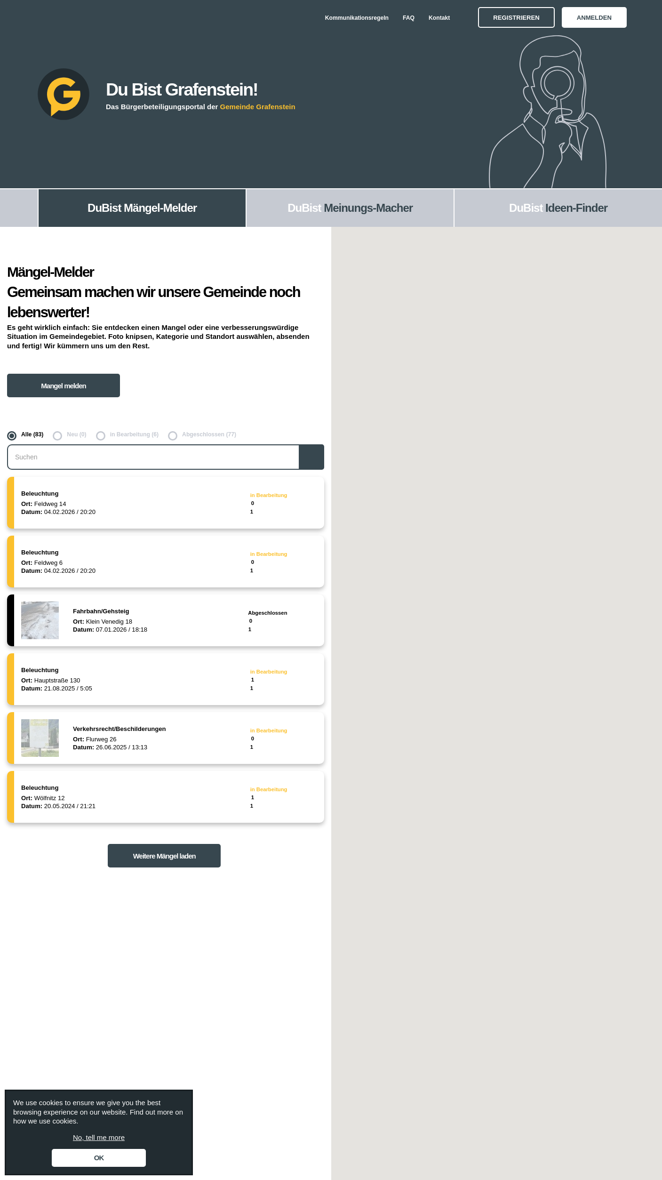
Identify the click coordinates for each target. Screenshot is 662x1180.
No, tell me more (99, 1137)
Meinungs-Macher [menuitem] (368, 207)
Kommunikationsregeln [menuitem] (357, 18)
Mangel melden (63, 386)
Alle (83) (32, 434)
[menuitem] (19, 208)
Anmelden (594, 17)
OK (99, 1158)
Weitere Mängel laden (164, 856)
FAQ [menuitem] (409, 18)
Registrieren (516, 17)
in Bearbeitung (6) (134, 434)
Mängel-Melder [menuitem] (160, 207)
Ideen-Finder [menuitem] (576, 207)
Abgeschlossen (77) (209, 434)
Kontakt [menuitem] (439, 18)
